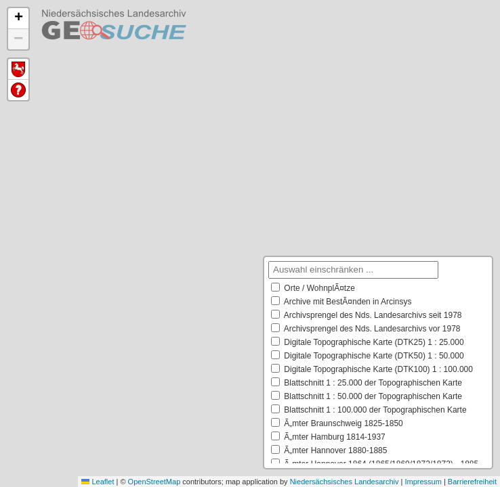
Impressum (422, 482)
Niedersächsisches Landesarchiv (344, 482)
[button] (18, 18)
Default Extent (18, 69)
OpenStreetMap (154, 482)
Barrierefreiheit (472, 482)
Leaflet (97, 482)
